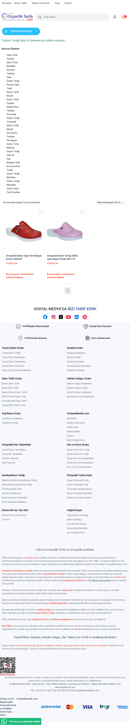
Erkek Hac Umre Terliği (78, 454)
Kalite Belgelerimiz (76, 440)
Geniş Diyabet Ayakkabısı (79, 366)
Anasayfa (72, 418)
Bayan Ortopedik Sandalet (79, 493)
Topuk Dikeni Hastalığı (77, 515)
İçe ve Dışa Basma (76, 532)
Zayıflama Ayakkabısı (12, 418)
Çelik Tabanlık (8, 462)
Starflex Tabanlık (10, 458)
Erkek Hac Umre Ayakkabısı (80, 462)
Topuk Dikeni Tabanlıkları (14, 361)
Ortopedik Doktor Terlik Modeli (13, 125)
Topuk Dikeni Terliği (11, 353)
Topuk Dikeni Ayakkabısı (13, 357)
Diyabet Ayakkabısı (76, 353)
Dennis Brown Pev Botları (14, 515)
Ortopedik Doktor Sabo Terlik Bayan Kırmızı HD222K (24, 257)
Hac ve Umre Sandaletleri (79, 467)
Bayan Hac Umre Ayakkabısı (80, 458)
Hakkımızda (72, 427)
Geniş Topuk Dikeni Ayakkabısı (16, 370)
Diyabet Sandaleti (75, 361)
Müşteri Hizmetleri (76, 423)
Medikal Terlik (13, 162)
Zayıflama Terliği (10, 423)
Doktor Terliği (13, 81)
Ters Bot (6, 519)
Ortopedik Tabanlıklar (12, 454)
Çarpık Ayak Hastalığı (77, 528)
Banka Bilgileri (74, 431)
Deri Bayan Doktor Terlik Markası (13, 144)
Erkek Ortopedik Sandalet (79, 497)
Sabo (9, 77)
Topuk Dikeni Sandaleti (13, 366)
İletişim (70, 436)
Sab (9, 159)
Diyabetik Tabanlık (76, 370)
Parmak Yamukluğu (76, 524)
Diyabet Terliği (74, 357)
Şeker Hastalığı (74, 519)
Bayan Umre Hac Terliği (78, 449)
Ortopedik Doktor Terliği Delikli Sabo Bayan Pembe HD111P (62, 257)
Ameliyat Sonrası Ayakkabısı (81, 396)
